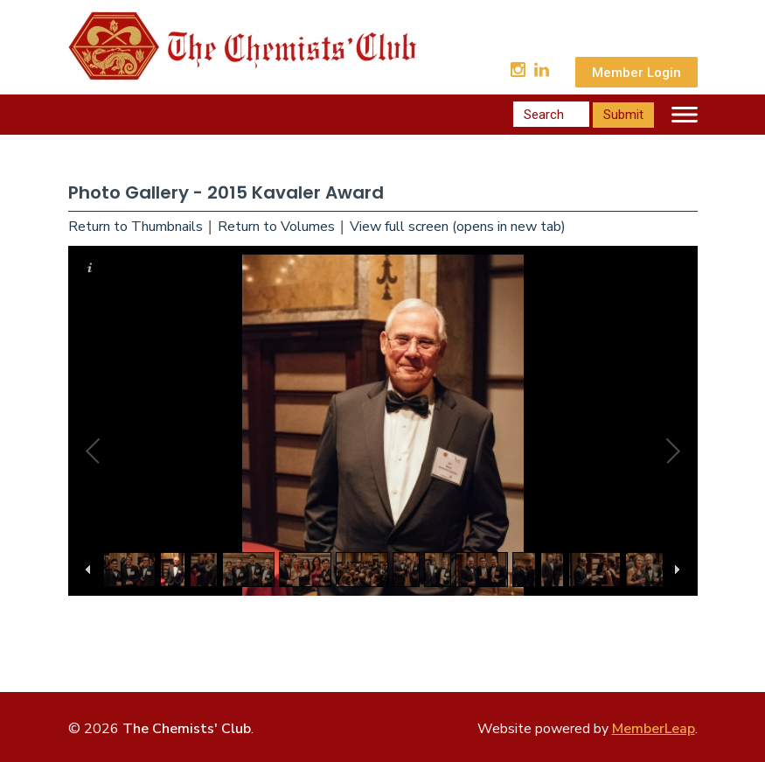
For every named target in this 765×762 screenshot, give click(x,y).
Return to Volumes (276, 226)
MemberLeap (653, 728)
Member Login (636, 72)
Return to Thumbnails (135, 226)
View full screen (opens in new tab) (458, 226)
